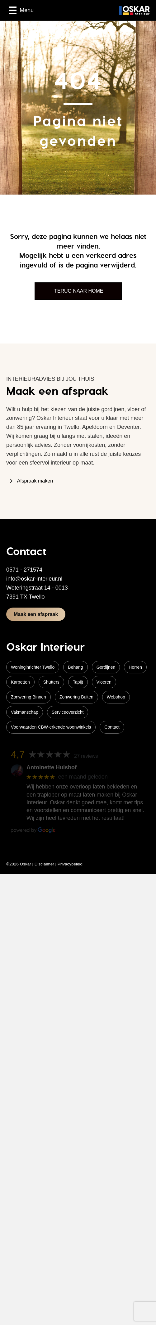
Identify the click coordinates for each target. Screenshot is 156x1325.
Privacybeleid (70, 864)
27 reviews (86, 756)
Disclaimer (44, 864)
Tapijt (78, 682)
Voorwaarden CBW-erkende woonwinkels (51, 727)
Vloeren (104, 682)
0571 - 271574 (24, 570)
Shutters (51, 682)
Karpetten (20, 682)
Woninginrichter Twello (32, 667)
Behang (75, 667)
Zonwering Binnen (28, 696)
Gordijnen (106, 667)
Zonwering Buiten (76, 696)
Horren (135, 667)
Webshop (116, 696)
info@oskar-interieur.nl (34, 579)
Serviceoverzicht (68, 712)
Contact (111, 727)
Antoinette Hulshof (51, 767)
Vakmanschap (24, 712)
